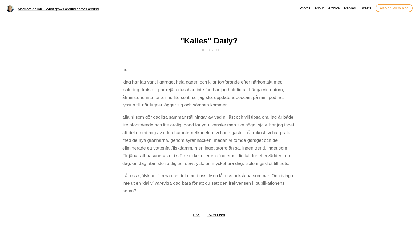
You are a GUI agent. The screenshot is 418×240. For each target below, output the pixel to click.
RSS (196, 215)
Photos (304, 8)
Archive (334, 8)
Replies (350, 8)
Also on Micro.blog (394, 8)
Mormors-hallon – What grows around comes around (58, 9)
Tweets (365, 8)
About (319, 8)
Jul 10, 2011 (209, 50)
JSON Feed (216, 215)
